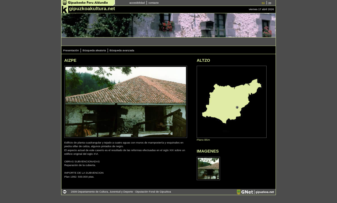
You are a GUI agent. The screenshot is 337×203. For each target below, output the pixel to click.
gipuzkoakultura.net (92, 8)
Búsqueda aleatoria (94, 50)
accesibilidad (137, 2)
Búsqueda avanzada (122, 50)
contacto (153, 2)
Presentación (71, 50)
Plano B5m (203, 139)
